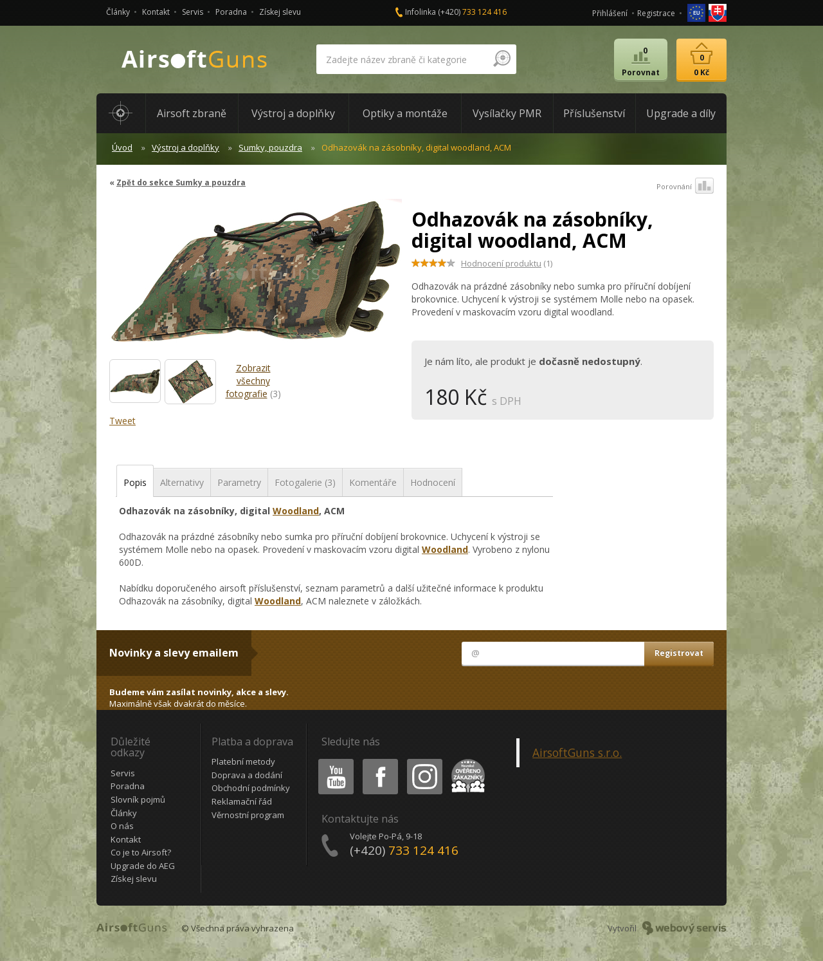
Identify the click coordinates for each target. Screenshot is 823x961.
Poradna (231, 11)
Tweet (122, 421)
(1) (506, 263)
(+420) (472, 11)
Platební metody (243, 761)
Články (118, 11)
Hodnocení (432, 482)
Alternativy (182, 482)
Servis (192, 11)
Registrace (656, 13)
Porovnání (685, 187)
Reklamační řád (242, 801)
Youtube (332, 761)
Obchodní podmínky (251, 788)
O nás (122, 826)
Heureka (465, 761)
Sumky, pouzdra (270, 147)
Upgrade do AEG (143, 866)
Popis (135, 482)
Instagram (423, 761)
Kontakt (156, 11)
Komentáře (373, 482)
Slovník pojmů (138, 799)
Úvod (122, 147)
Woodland (296, 511)
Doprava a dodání (247, 775)
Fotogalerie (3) (305, 482)
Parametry (239, 482)
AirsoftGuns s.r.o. (577, 752)
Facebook (379, 761)
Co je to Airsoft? (141, 852)
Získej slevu (280, 11)
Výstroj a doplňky (185, 147)
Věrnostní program (248, 815)
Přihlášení (610, 13)
